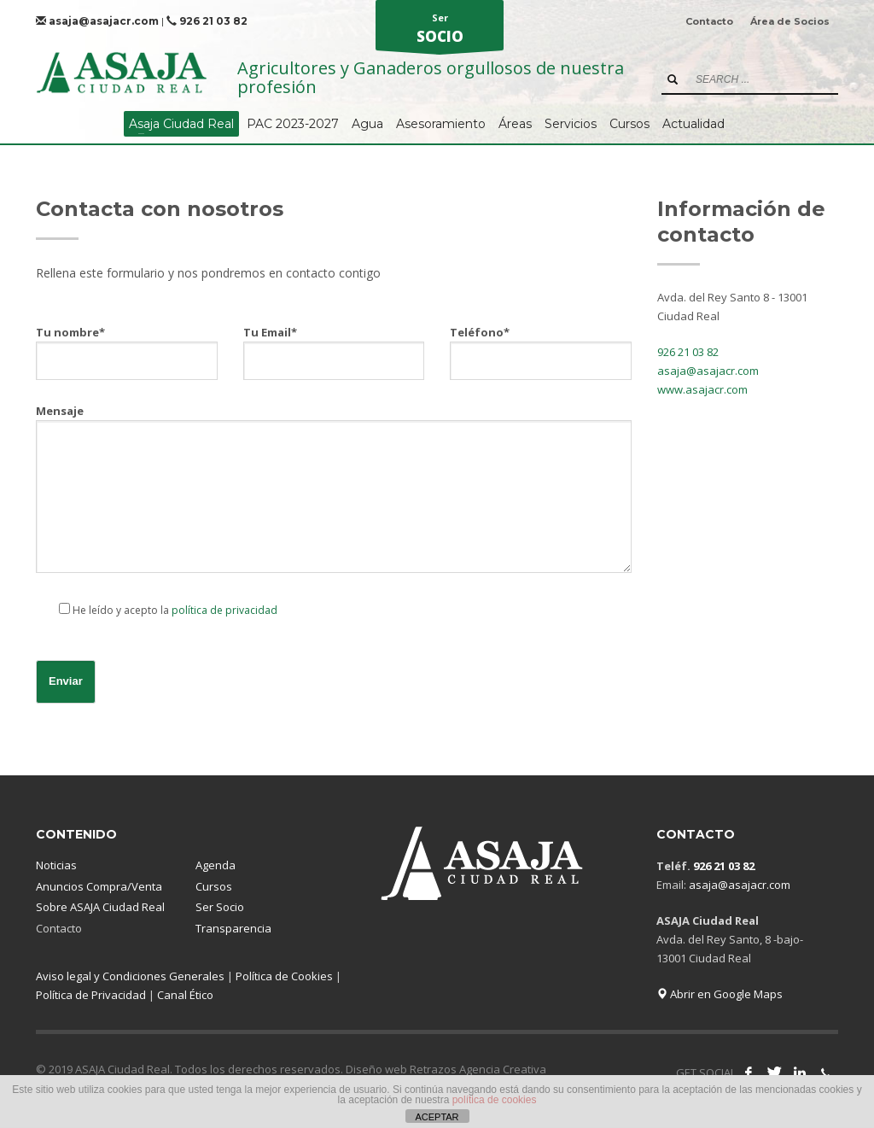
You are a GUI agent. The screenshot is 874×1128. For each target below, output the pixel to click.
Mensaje (334, 489)
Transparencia (233, 928)
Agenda (215, 865)
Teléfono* (541, 345)
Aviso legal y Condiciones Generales (130, 976)
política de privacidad (224, 610)
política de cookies (494, 1100)
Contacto (709, 21)
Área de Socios (790, 21)
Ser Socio (219, 907)
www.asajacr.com (702, 389)
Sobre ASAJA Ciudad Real (100, 907)
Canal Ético (185, 994)
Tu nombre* (127, 345)
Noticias (56, 865)
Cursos (213, 886)
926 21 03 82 (207, 21)
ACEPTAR (436, 1117)
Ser (440, 30)
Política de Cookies (284, 976)
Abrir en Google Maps (719, 994)
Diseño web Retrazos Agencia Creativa (446, 1069)
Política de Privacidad (91, 994)
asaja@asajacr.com (97, 21)
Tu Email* (334, 345)
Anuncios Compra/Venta (99, 886)
